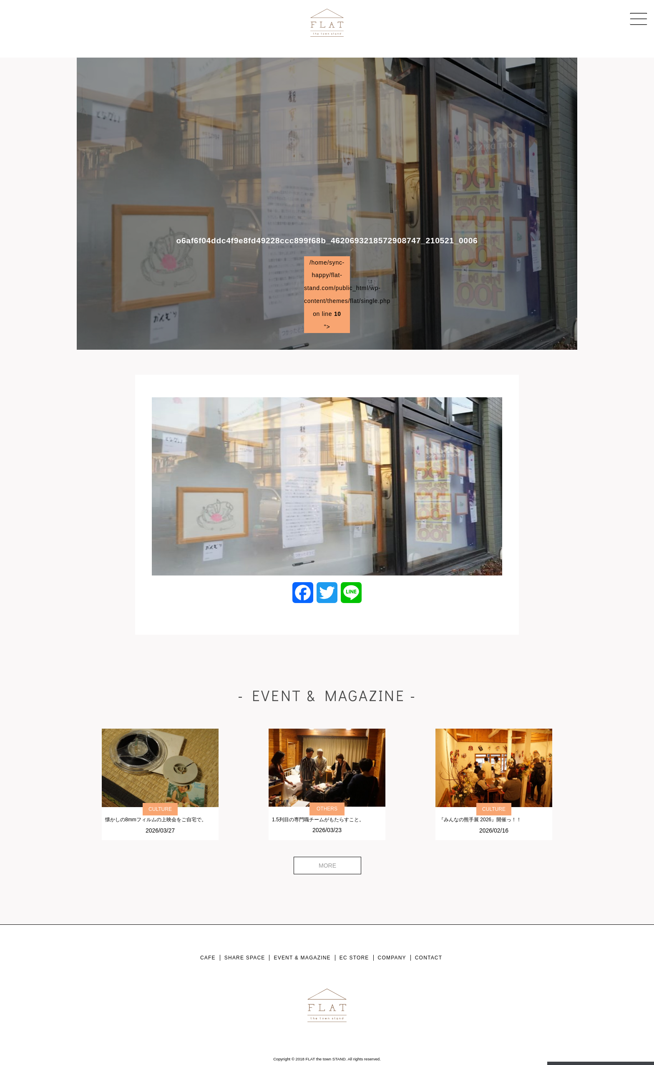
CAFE (208, 958)
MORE (327, 865)
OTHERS (327, 809)
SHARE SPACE (244, 958)
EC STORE (354, 958)
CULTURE (160, 809)
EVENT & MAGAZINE (302, 958)
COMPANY (392, 958)
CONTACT (429, 958)
